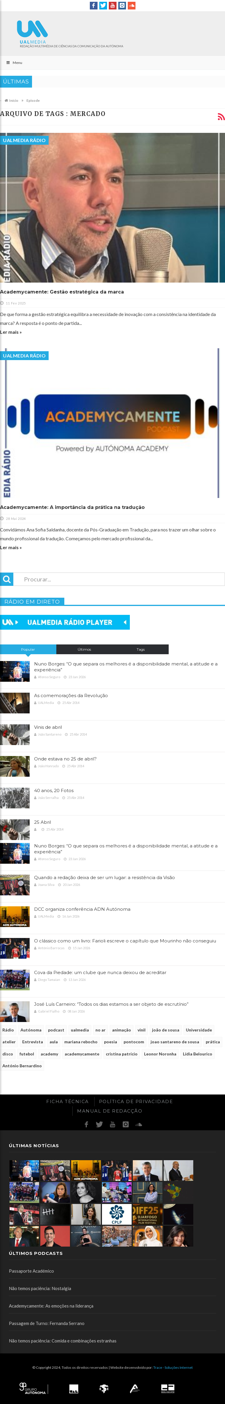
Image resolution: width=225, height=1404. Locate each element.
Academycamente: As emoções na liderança (51, 1305)
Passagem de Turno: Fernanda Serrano (46, 1323)
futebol (27, 1053)
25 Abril (42, 822)
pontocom (134, 1041)
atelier (9, 1041)
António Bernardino (22, 1065)
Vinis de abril (48, 727)
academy (49, 1053)
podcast (56, 1029)
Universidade (199, 1029)
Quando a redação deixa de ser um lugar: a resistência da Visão (104, 877)
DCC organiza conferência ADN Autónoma (82, 909)
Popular (28, 649)
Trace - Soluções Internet (173, 1367)
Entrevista (32, 1041)
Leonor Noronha (160, 1053)
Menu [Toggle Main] (14, 62)
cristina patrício (122, 1053)
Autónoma (31, 1029)
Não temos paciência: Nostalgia (40, 1288)
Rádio (8, 1029)
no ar (100, 1029)
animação (121, 1029)
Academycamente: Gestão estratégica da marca (62, 292)
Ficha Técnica (67, 1101)
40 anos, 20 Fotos (54, 790)
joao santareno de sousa (175, 1041)
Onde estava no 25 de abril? (65, 759)
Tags (141, 649)
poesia (110, 1041)
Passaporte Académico (31, 1271)
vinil (142, 1029)
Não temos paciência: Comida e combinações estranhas (63, 1340)
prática (213, 1041)
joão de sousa (165, 1029)
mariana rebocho (81, 1041)
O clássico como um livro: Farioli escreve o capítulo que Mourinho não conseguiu (125, 941)
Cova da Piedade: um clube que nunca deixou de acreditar (100, 972)
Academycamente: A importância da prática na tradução (72, 507)
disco (7, 1053)
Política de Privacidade (136, 1101)
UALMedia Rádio (24, 140)
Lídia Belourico (197, 1053)
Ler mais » (11, 332)
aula (54, 1041)
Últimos (84, 649)
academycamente (82, 1053)
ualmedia (80, 1029)
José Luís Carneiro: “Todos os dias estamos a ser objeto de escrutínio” (111, 1004)
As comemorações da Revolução (71, 695)
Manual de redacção (109, 1111)
